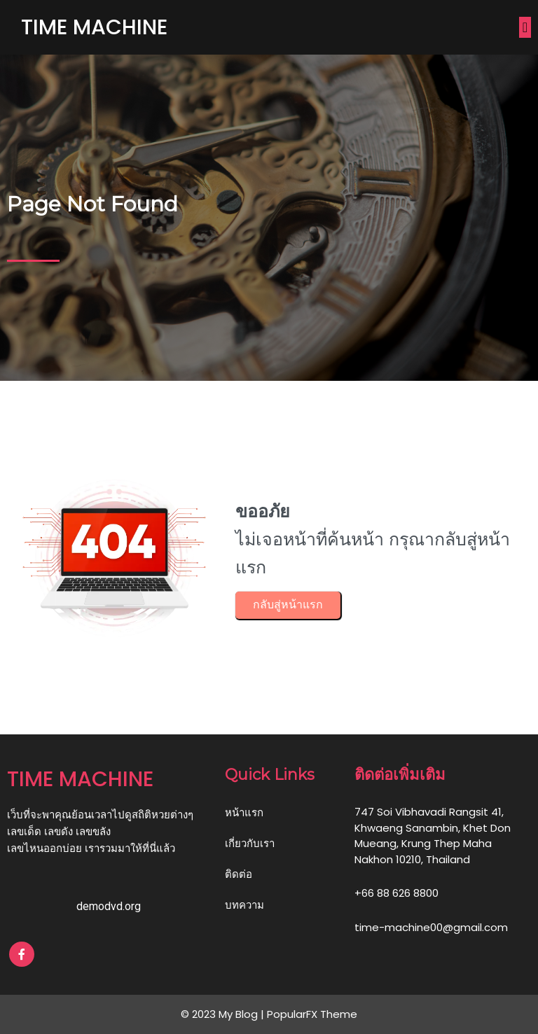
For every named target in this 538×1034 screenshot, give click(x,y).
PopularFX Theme (312, 1014)
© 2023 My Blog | (224, 1014)
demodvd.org (108, 906)
